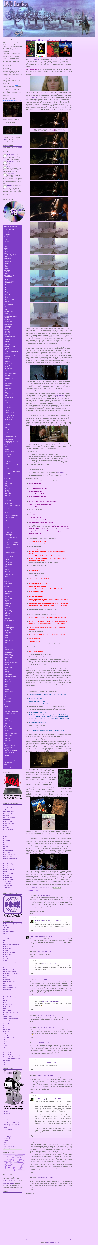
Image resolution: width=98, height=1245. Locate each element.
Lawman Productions (10, 502)
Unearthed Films (8, 718)
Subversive (7, 689)
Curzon (5, 960)
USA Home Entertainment (11, 711)
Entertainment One (9, 393)
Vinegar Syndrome (9, 735)
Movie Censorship (8, 864)
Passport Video (8, 598)
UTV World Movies (9, 713)
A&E (5, 238)
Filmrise (6, 410)
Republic (6, 630)
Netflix (6, 568)
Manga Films (7, 529)
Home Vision (7, 453)
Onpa (5, 585)
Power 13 (7, 613)
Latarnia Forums (7, 856)
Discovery (7, 365)
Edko (5, 390)
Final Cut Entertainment (10, 412)
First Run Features (9, 415)
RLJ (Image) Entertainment (10, 1012)
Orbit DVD (6, 871)
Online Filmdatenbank (9, 869)
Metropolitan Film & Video (11, 542)
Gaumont (6, 437)
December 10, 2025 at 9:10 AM (41, 1042)
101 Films (7, 231)
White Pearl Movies (9, 752)
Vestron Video (8, 728)
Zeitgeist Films (8, 762)
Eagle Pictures (8, 383)
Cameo (6, 313)
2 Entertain (7, 234)
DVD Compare (7, 837)
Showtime (7, 669)
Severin (6, 659)
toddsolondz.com (7, 1180)
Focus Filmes (8, 419)
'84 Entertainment (9, 229)
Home (49, 1239)
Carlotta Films (8, 321)
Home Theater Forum (9, 854)
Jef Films (6, 480)
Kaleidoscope (8, 483)
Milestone (6, 991)
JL (5, 476)
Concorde (7, 339)
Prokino (6, 617)
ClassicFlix (7, 331)
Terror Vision (7, 698)
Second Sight (8, 657)
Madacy (6, 524)
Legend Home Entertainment (12, 505)
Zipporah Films (8, 767)
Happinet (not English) (9, 981)
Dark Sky (6, 353)
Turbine (6, 708)
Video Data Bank (9, 732)
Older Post (69, 1239)
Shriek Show (7, 671)
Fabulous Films (8, 399)
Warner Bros (7, 744)
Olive (4, 1002)
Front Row (7, 427)
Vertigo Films (7, 727)
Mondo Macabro (8, 554)
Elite (5, 392)
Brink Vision (7, 301)
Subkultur (7, 686)
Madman (6, 525)
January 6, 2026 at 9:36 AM (49, 1063)
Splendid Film (8, 681)
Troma (6, 706)
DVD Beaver (6, 833)
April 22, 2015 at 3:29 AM (54, 920)
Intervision (7, 473)
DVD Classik (6, 835)
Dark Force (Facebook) (9, 962)
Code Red (7, 334)
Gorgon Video (7, 977)
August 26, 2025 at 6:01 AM (40, 979)
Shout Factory (8, 667)
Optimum (6, 586)
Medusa (6, 539)
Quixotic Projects (9, 620)
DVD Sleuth (6, 840)
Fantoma (6, 404)
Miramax (6, 549)
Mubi (5, 561)
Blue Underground (9, 299)
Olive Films (7, 581)
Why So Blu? (6, 887)
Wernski (19, 147)
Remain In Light (8, 629)
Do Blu (5, 831)
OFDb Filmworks (9, 578)
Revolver (6, 634)
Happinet (6, 449)
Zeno (5, 764)
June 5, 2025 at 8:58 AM (44, 951)
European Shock (8, 397)
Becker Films (7, 294)
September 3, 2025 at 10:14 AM (50, 1001)
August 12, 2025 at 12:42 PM (50, 963)
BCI (5, 286)
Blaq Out (6, 298)
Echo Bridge (7, 387)
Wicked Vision (8, 754)
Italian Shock (7, 475)
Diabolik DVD (7, 827)
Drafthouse (7, 371)
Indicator (6, 468)
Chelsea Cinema (8, 324)
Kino (5, 485)
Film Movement (8, 407)
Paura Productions (9, 603)
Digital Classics (8, 360)
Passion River (8, 596)
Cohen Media (7, 954)
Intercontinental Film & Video (12, 471)
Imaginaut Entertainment (11, 465)
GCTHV (6, 434)
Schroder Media (8, 649)
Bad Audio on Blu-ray (9, 811)
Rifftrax (6, 637)
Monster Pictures (9, 557)
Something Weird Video (10, 676)
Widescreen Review (8, 889)
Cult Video (7, 348)
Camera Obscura (9, 314)
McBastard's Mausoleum (10, 858)
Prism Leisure (8, 615)
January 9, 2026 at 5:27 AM (55, 1099)
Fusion (6, 432)
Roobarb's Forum (8, 877)
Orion (5, 588)
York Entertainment (9, 760)
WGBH (6, 742)
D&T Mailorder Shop (8, 823)
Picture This (7, 606)
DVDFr (5, 844)
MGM (5, 514)
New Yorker (7, 573)
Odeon (6, 579)
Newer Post (29, 1239)
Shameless (7, 661)
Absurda (6, 243)
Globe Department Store (11, 441)
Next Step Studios (9, 574)
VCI (5, 725)
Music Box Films (8, 563)
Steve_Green (34, 936)
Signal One (7, 672)
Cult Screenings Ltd (9, 346)
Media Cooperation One (10, 537)
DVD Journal (6, 838)
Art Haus (6, 268)
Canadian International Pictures (10, 317)
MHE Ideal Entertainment (11, 515)
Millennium (7, 547)
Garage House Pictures (9, 971)
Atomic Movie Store (8, 808)
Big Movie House (8, 813)
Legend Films (8, 503)
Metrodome (7, 541)
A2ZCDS (6, 241)
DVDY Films (7, 350)
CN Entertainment (9, 311)
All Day (6, 248)
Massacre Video (8, 534)
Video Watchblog (8, 885)
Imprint (6, 466)
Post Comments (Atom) (52, 1242)
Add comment (30, 1193)
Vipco (5, 737)
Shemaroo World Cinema (11, 662)
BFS (5, 289)
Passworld (7, 600)
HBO (5, 446)
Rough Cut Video (8, 879)
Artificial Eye (7, 272)
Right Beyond (8, 639)
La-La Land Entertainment (11, 500)
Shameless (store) (8, 1027)
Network (6, 569)
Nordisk (6, 576)
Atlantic (6, 279)
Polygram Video (8, 612)
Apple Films (7, 265)
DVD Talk (5, 842)
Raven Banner (8, 625)
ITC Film (6, 458)
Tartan (6, 696)
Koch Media (7, 495)
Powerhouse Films (8, 1004)
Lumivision (7, 512)
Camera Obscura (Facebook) (11, 944)
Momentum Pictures (9, 552)
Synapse (6, 693)
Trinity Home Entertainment (11, 705)
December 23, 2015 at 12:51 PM (47, 936)
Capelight (7, 319)
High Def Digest (7, 852)
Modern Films (8, 551)
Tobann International (9, 700)
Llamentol (7, 508)
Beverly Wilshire (8, 296)
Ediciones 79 (7, 388)
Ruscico (6, 642)
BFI (5, 287)
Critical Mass (7, 343)
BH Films (6, 291)
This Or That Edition (8, 881)
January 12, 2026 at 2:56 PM (45, 1177)
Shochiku (6, 664)
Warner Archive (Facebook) (10, 1056)
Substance (7, 688)
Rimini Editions (8, 640)
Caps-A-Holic (7, 819)
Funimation (7, 431)
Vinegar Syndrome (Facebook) (11, 1055)
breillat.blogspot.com (8, 1183)
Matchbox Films (8, 536)
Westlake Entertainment (10, 750)
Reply (31, 913)
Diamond (6, 358)
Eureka (6, 395)
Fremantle (7, 424)
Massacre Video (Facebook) (10, 987)
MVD (5, 520)
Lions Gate (7, 507)
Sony (5, 678)
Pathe (6, 601)
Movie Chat (6, 866)
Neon (5, 566)
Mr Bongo (7, 559)
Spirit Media (7, 679)
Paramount (7, 593)
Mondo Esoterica (8, 862)
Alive (5, 246)
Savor (6, 647)
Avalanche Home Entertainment (9, 282)
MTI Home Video (9, 519)
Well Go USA (8, 747)
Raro (5, 623)
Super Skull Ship (8, 691)
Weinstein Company (9, 745)
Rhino (6, 635)
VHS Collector (7, 883)
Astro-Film (7, 278)
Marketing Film (8, 532)
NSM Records (8, 564)
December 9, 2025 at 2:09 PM (46, 1015)
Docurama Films (8, 368)
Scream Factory (8, 652)
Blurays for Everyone (9, 817)
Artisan (6, 273)
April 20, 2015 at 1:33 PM (44, 895)
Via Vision (7, 730)
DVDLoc (5, 848)
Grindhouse (7, 444)
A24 (5, 239)
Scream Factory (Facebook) (10, 1018)
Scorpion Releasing (9, 650)
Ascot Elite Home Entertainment (9, 275)
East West (7, 385)
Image (6, 463)
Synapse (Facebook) (9, 1037)
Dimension (7, 361)
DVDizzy (5, 846)
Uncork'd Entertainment (10, 716)
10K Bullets (6, 806)
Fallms (6, 402)
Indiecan (6, 470)
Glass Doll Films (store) (9, 975)
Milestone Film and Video (11, 544)
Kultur (6, 497)
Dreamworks (7, 377)
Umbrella (6, 715)
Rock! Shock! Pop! (8, 873)
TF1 (5, 694)
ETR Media (7, 382)
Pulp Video (7, 618)
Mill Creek (7, 546)
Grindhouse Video (8, 850)
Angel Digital (7, 258)
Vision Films (7, 740)
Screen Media (8, 654)
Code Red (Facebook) (9, 952)
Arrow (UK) (6, 937)
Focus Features (8, 417)
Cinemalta (7, 329)
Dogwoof (6, 370)
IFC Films (7, 456)
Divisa (6, 366)
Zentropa (6, 765)
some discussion (59, 395)
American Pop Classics (10, 255)
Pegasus (6, 605)
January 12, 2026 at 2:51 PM (45, 1142)
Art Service (7, 270)
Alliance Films (8, 249)
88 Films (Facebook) (8, 931)
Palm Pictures (8, 591)
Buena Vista (7, 303)
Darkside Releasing (9, 355)
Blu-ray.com (6, 815)
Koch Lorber (7, 493)
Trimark (6, 703)
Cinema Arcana (7, 821)
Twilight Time (7, 710)
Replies (34, 917)
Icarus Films (7, 461)
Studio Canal (7, 684)
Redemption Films (9, 627)
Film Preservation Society (11, 409)
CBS (5, 306)
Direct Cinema (8, 363)
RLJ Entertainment (9, 622)
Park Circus (7, 595)
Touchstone (7, 701)
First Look (7, 414)
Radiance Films (7, 1006)
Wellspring (7, 749)
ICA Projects (7, 454)
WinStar (6, 755)
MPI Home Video (9, 517)
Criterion (6, 341)
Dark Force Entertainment (11, 351)
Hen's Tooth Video (9, 451)
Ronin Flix (6, 875)
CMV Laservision (9, 309)
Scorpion (5, 1014)
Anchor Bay (7, 256)
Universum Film (8, 721)
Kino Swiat (7, 486)
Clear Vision (7, 333)
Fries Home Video (9, 426)
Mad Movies (7, 522)
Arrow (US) (6, 939)
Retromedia (7, 632)
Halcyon (6, 448)
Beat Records (8, 293)
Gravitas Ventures (9, 442)
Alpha (6, 251)
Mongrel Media (8, 556)
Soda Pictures (8, 674)
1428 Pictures (8, 233)
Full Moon (7, 429)
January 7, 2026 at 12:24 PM (45, 1075)
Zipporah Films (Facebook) (10, 1064)
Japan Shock (7, 478)
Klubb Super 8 (8, 492)
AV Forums (6, 810)
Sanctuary (7, 645)
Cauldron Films (7, 948)
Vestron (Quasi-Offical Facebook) (12, 1049)
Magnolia (6, 527)
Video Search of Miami (10, 733)
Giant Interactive (8, 439)
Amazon (6, 253)
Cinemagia (7, 328)
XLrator (6, 759)
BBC (5, 284)
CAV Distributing (8, 304)
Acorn (6, 244)
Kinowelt (6, 490)
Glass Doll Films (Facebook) (11, 973)
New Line (7, 571)
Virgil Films (7, 738)
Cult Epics (7, 344)
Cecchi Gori (7, 322)
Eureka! (5, 968)
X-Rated (6, 757)
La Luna (6, 498)
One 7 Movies (8, 583)
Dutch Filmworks (8, 378)
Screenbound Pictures (10, 656)
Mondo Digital (7, 860)
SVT (5, 644)
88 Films (6, 236)
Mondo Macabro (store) (9, 997)
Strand (6, 683)
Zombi (41, 94)
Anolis (6, 260)
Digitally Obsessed (8, 829)
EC (5, 380)
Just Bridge (7, 481)
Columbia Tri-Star (9, 338)
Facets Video (8, 400)
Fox (5, 421)
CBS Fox (6, 308)
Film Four (7, 405)
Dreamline (7, 375)
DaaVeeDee (6, 825)
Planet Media (8, 610)
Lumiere (6, 510)
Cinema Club (7, 326)
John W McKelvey (40, 920)
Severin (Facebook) (8, 1024)
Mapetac (6, 530)
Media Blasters (7, 989)
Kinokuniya (7, 488)
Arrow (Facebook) (8, 935)
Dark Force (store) (8, 964)
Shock (6, 666)
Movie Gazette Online (9, 867)
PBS (5, 590)
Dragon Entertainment (10, 373)
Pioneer (6, 608)
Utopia (6, 723)
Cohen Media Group (9, 336)
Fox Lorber (7, 422)
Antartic (6, 263)
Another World (8, 261)
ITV (5, 459)
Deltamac (7, 356)
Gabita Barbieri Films (10, 436)
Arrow (6, 266)
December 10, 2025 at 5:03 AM (46, 1027)
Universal (7, 720)
